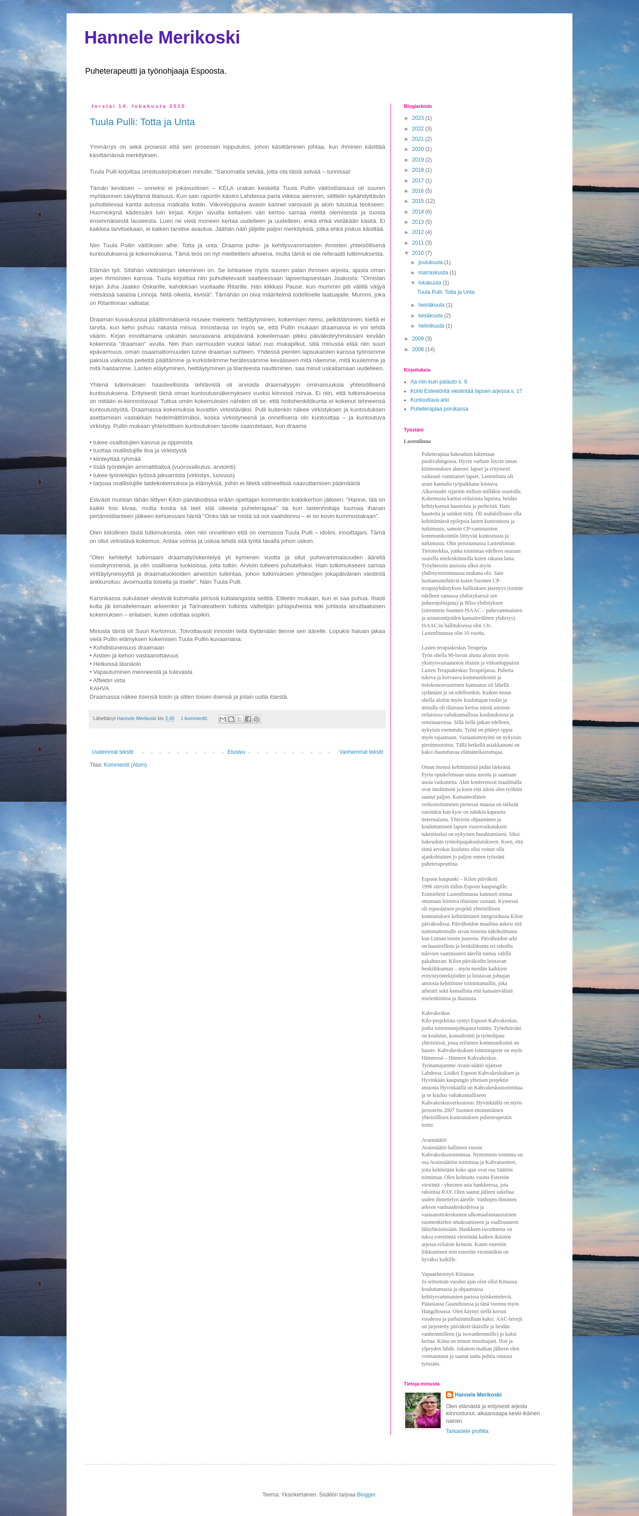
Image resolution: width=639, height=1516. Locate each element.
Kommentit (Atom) (125, 765)
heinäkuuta (432, 305)
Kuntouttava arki (429, 400)
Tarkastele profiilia (467, 1431)
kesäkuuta (431, 316)
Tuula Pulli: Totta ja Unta (142, 121)
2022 (419, 129)
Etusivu (236, 752)
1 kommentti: (195, 718)
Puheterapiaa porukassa (439, 409)
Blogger (366, 1495)
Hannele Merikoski (162, 37)
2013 (419, 222)
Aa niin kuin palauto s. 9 (438, 382)
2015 (419, 201)
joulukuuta (431, 262)
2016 (419, 191)
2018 (419, 170)
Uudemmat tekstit (112, 752)
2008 (419, 349)
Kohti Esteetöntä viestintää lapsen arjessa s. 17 (466, 391)
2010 (419, 253)
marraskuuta (434, 272)
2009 (419, 339)
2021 (419, 139)
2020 (419, 149)
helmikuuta (432, 326)
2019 (419, 160)
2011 (419, 243)
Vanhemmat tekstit (361, 752)
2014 (419, 212)
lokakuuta (430, 283)
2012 (419, 232)
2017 (419, 181)
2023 (419, 118)
